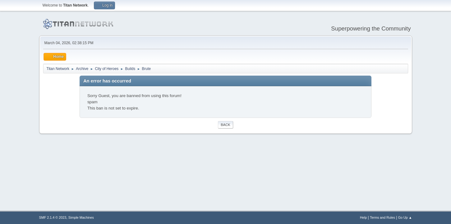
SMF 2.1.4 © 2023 (53, 217)
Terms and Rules (382, 217)
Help (363, 217)
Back (225, 125)
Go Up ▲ (405, 217)
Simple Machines (81, 217)
